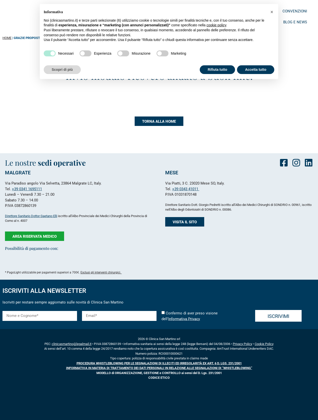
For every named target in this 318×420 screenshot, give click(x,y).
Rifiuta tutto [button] (217, 70)
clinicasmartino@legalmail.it (71, 344)
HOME (6, 38)
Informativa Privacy (184, 318)
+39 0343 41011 (185, 189)
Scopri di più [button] (62, 70)
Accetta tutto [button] (255, 70)
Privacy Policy (242, 344)
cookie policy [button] (216, 25)
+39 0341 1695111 (27, 189)
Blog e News (295, 22)
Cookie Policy (264, 344)
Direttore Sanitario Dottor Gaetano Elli (31, 216)
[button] (272, 12)
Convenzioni (294, 11)
